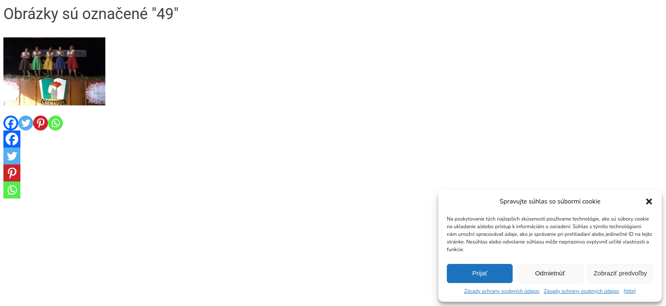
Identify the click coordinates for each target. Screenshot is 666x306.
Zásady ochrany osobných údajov (502, 291)
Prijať (480, 273)
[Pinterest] (40, 123)
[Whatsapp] (55, 123)
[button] (649, 201)
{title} (630, 291)
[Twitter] (25, 123)
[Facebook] (10, 123)
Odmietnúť (550, 273)
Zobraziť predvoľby (620, 273)
